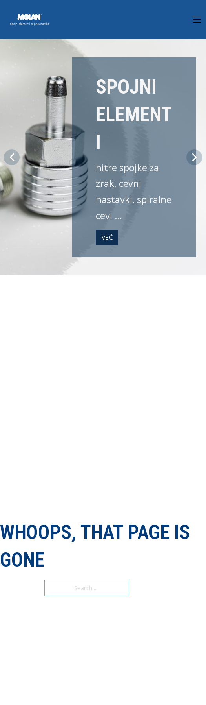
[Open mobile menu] (197, 20)
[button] (12, 157)
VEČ (107, 237)
